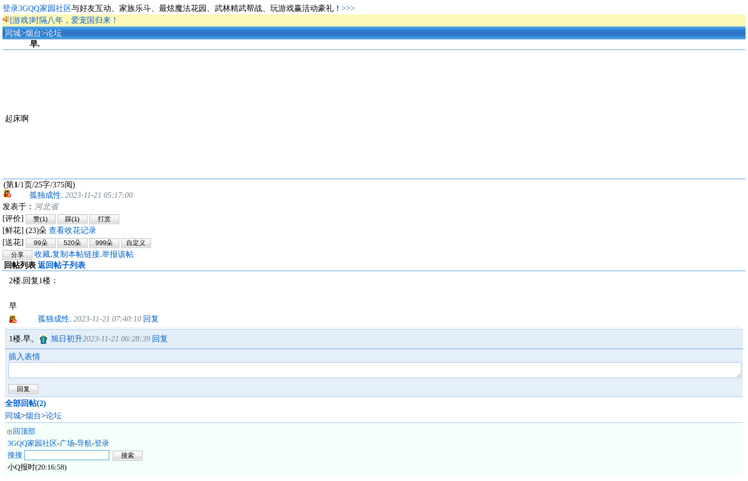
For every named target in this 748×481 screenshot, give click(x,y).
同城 (13, 33)
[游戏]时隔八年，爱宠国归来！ (64, 20)
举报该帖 (118, 254)
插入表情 (24, 356)
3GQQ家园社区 (32, 446)
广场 (67, 446)
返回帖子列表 (61, 265)
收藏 (42, 254)
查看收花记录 (72, 230)
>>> (348, 8)
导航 (84, 446)
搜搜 (14, 458)
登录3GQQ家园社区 (37, 8)
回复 (151, 319)
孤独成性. (38, 195)
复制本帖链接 (76, 254)
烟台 (33, 33)
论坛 (54, 33)
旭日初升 (66, 338)
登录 (101, 446)
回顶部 (24, 434)
